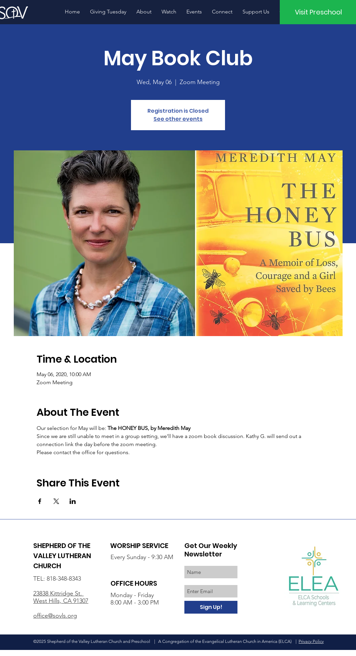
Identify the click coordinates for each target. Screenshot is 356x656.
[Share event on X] (56, 501)
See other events (178, 119)
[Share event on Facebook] (40, 501)
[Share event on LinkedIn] (73, 501)
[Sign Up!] (210, 607)
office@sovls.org (55, 615)
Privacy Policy (311, 641)
